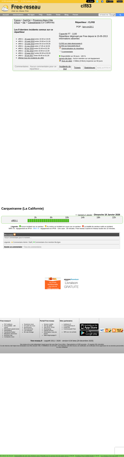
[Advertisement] (34, 105)
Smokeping (47, 329)
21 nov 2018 (29, 46)
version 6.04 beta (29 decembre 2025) (77, 341)
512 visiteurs (8, 324)
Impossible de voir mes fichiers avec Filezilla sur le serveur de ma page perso (41, 456)
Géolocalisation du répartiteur (73, 48)
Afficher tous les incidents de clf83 (31, 58)
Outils (49, 15)
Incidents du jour (65, 67)
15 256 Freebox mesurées (29, 1)
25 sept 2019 (30, 39)
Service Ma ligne (65, 58)
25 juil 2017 (29, 56)
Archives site (8, 335)
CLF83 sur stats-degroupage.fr (70, 43)
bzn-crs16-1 (88, 27)
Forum (75, 15)
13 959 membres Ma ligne (10, 1)
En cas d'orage (29, 332)
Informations (18, 15)
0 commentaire (67, 52)
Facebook (7, 332)
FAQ (40, 15)
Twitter (13, 332)
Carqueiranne (34, 22)
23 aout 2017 (30, 53)
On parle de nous (29, 326)
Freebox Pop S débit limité (84, 456)
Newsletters (8, 330)
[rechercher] (107, 15)
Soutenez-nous (29, 324)
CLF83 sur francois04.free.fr (69, 46)
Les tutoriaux (28, 330)
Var (24, 22)
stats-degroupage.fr (50, 335)
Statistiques (89, 68)
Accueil (6, 15)
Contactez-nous (9, 337)
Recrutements (28, 329)
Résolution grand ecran (11, 329)
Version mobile (48, 324)
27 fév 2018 (29, 51)
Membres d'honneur (10, 333)
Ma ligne (31, 15)
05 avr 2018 (29, 48)
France (17, 20)
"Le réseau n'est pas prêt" (109, 456)
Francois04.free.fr (69, 326)
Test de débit (48, 326)
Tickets (77, 68)
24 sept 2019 (30, 41)
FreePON (67, 327)
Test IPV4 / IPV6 (49, 327)
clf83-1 (14, 220)
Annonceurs (28, 327)
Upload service (48, 330)
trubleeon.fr (67, 324)
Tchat (58, 15)
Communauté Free (70, 329)
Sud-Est (27, 20)
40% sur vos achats (70, 332)
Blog (66, 15)
